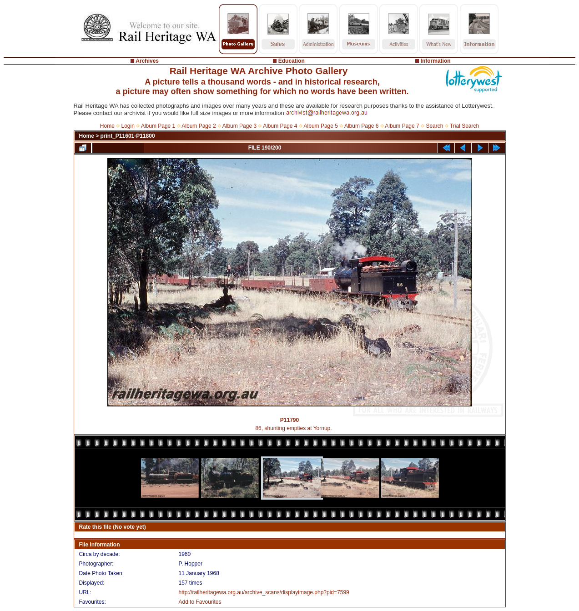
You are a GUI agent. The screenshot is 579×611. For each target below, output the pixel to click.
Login (128, 126)
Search (434, 126)
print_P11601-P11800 (128, 136)
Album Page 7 (402, 126)
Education (291, 61)
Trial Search (464, 126)
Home (107, 126)
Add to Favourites (199, 602)
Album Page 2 (198, 126)
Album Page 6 (361, 126)
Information (436, 61)
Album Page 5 (321, 126)
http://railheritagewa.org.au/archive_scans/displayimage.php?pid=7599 (263, 592)
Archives (147, 61)
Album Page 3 (239, 126)
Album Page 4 (280, 126)
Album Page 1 (158, 126)
